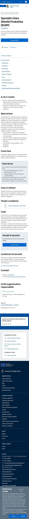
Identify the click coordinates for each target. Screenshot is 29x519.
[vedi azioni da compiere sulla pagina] (12, 47)
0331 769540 (7, 460)
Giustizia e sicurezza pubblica (9, 416)
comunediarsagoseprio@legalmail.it (13, 465)
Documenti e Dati (6, 390)
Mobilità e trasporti (7, 414)
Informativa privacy (7, 481)
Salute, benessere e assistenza (9, 407)
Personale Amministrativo (8, 388)
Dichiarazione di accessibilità (9, 485)
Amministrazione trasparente (9, 478)
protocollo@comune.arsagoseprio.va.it (15, 463)
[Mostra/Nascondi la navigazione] (3, 6)
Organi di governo (6, 378)
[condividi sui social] (4, 47)
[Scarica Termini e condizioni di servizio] (9, 266)
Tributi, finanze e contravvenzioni (10, 421)
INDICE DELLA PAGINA (14, 55)
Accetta (23, 516)
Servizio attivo (5, 28)
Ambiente (4, 419)
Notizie (4, 434)
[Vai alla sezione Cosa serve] (14, 68)
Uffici (3, 383)
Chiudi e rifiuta (22, 490)
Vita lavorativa (5, 412)
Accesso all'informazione (7, 305)
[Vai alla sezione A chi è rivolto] (14, 60)
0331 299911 (7, 458)
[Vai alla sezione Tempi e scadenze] (14, 74)
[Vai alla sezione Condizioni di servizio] (14, 83)
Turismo (4, 409)
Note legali (4, 483)
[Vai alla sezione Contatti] (14, 85)
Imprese (16, 305)
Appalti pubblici (6, 405)
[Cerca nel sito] (26, 6)
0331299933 (11, 275)
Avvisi (3, 438)
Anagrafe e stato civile (7, 400)
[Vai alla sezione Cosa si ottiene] (14, 71)
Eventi (3, 448)
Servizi (6, 12)
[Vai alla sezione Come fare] (14, 66)
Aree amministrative (7, 381)
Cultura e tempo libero (7, 423)
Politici (3, 385)
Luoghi (3, 446)
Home (2, 12)
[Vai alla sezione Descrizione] (14, 63)
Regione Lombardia (6, 2)
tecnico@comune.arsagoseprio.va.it (15, 276)
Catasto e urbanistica (7, 398)
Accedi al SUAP (14, 245)
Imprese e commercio (13, 12)
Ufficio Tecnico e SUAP (8, 291)
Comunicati (5, 436)
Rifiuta (14, 516)
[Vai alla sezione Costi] (14, 77)
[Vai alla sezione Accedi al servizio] (14, 80)
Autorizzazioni (5, 402)
